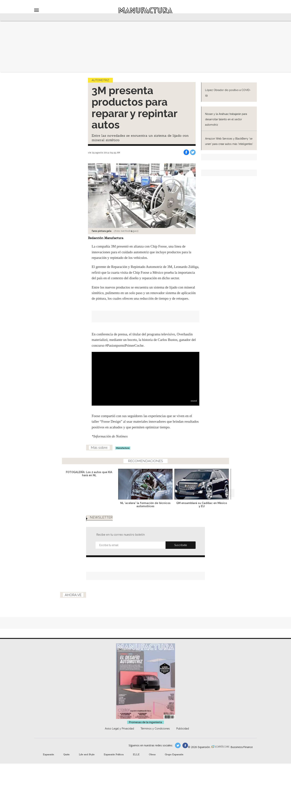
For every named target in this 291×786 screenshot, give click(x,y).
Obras (152, 754)
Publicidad (182, 728)
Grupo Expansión (174, 754)
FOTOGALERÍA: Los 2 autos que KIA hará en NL (89, 473)
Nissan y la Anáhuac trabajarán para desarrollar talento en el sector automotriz (226, 119)
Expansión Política (114, 754)
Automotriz (100, 80)
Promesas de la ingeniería (145, 722)
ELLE (136, 754)
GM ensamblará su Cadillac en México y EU (201, 504)
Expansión (48, 754)
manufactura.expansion (185, 745)
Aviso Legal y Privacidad (119, 728)
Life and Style (86, 754)
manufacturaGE (178, 745)
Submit (181, 545)
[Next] (230, 493)
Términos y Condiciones (155, 728)
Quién (66, 754)
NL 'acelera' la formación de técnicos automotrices (145, 504)
